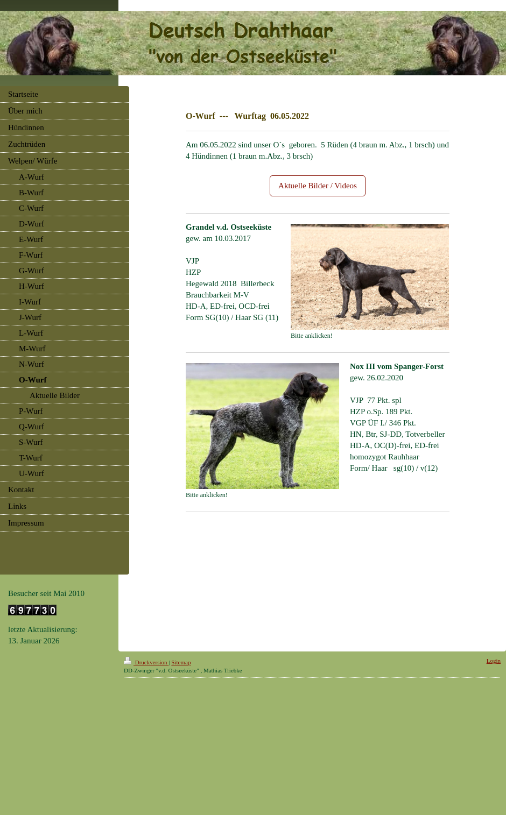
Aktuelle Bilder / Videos (317, 185)
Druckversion (146, 662)
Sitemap (181, 662)
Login (494, 660)
